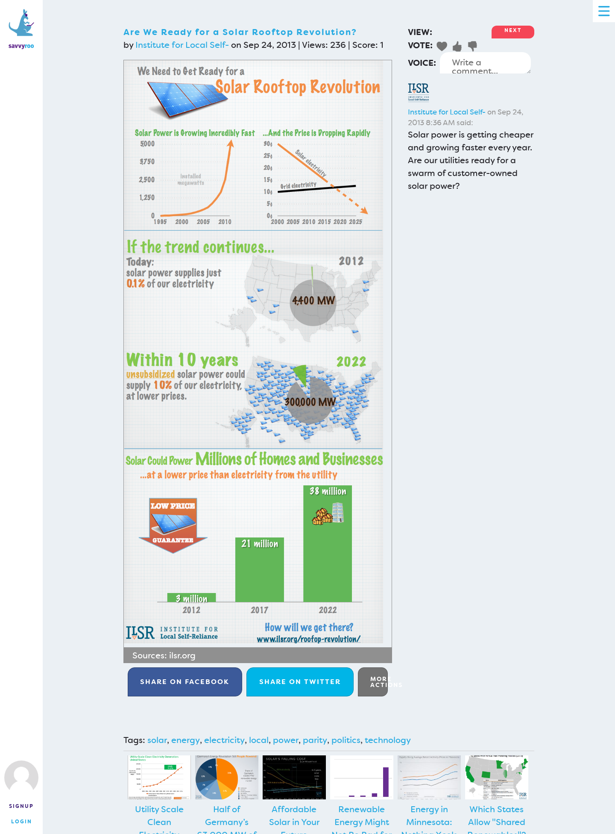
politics (345, 740)
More (379, 682)
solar (157, 740)
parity (315, 740)
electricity (224, 740)
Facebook (184, 681)
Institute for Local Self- (182, 44)
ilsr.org (182, 655)
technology (388, 740)
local (259, 740)
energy (185, 740)
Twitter (300, 681)
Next (512, 30)
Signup (21, 806)
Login (21, 821)
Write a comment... (485, 62)
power (286, 740)
